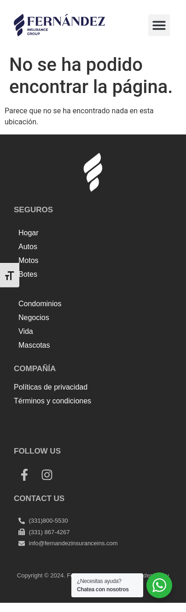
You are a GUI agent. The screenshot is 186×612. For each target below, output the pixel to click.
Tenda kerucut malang (119, 421)
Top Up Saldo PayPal (47, 421)
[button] (159, 25)
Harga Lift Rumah (42, 432)
